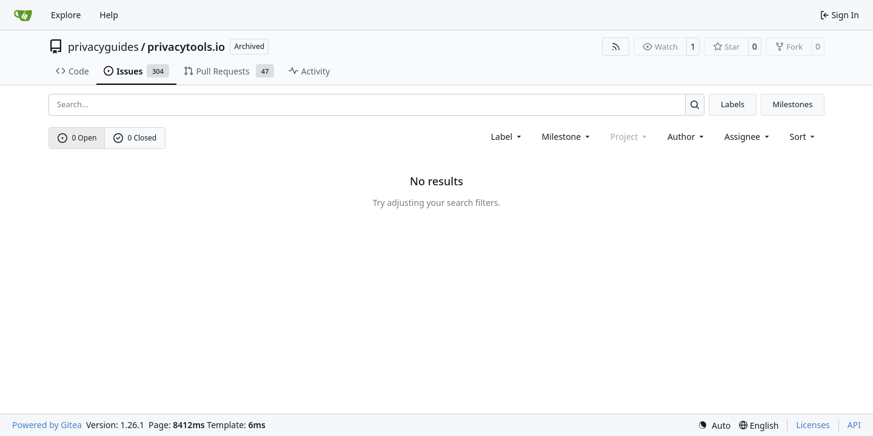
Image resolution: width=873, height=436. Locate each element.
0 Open (77, 138)
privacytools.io (186, 47)
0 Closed (135, 138)
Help (108, 15)
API (854, 425)
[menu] (803, 136)
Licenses (813, 425)
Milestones (792, 104)
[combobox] (507, 136)
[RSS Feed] (616, 47)
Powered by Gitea (47, 425)
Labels (732, 104)
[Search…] (695, 104)
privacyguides (103, 47)
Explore (66, 15)
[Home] (23, 15)
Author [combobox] (686, 136)
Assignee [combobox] (747, 136)
